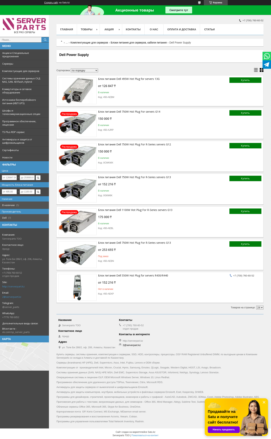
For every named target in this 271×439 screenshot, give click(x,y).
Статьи (209, 29)
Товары (86, 29)
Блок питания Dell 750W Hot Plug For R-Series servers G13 (134, 177)
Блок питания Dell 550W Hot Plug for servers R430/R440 (133, 275)
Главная (66, 29)
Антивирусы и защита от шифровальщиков (17, 141)
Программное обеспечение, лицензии (19, 123)
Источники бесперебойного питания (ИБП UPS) (19, 101)
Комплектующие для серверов (20, 71)
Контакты (133, 29)
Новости (7, 157)
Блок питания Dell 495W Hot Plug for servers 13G (129, 79)
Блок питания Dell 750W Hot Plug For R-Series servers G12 (134, 144)
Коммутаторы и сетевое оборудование (17, 90)
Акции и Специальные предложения (15, 54)
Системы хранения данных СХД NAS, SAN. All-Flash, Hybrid (21, 80)
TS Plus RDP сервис (13, 132)
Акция (109, 29)
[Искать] (45, 40)
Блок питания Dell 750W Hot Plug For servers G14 (129, 111)
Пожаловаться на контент (145, 435)
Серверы (7, 63)
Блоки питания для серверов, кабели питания (139, 42)
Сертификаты (10, 150)
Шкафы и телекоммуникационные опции (21, 112)
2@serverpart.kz (11, 297)
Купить (245, 80)
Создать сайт (51, 2)
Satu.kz (151, 432)
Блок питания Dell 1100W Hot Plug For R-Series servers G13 (135, 210)
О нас (154, 29)
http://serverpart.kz (13, 286)
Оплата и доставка (181, 29)
